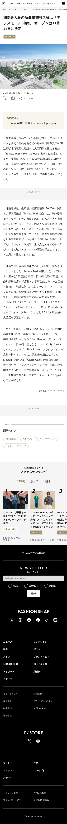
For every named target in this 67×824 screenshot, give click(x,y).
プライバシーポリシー (44, 701)
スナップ (7, 679)
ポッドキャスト (41, 664)
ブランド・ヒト (48, 3)
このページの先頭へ (33, 553)
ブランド (7, 763)
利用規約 (38, 694)
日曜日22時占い (11, 664)
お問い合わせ (40, 708)
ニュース (11, 3)
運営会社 (7, 715)
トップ (5, 9)
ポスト (37, 649)
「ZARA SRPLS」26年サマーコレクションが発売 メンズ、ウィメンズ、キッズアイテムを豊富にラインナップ (42, 519)
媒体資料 (7, 708)
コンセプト (39, 770)
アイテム (7, 770)
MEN (15, 586)
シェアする (26, 98)
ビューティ (27, 3)
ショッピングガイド (12, 793)
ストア (37, 3)
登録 (33, 593)
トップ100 (8, 671)
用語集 (37, 671)
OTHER (53, 586)
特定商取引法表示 (42, 800)
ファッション (26, 9)
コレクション (40, 641)
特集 (19, 3)
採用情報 (7, 701)
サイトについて (10, 694)
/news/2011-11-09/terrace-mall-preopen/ (33, 123)
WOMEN (33, 586)
